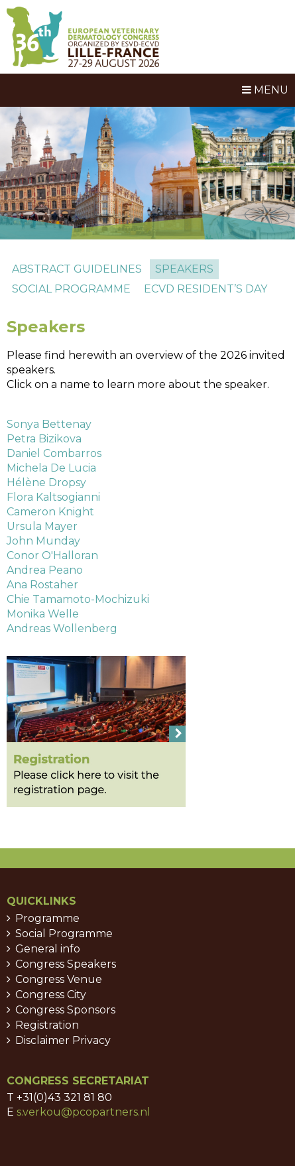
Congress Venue (58, 979)
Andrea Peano (45, 570)
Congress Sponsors (65, 1010)
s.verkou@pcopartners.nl (83, 1112)
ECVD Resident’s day (205, 289)
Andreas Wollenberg (62, 628)
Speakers (184, 269)
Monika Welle (43, 614)
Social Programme (64, 933)
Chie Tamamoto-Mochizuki (78, 599)
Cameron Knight (50, 511)
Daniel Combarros (54, 453)
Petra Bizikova (44, 438)
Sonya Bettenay (49, 424)
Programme (47, 918)
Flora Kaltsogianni (53, 497)
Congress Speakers (65, 964)
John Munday (43, 541)
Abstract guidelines (77, 269)
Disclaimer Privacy (63, 1040)
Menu (265, 90)
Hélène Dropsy (46, 482)
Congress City (50, 994)
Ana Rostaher (42, 584)
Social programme (71, 289)
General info (47, 948)
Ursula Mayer (42, 526)
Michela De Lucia (51, 468)
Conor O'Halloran (52, 555)
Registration (47, 1025)
